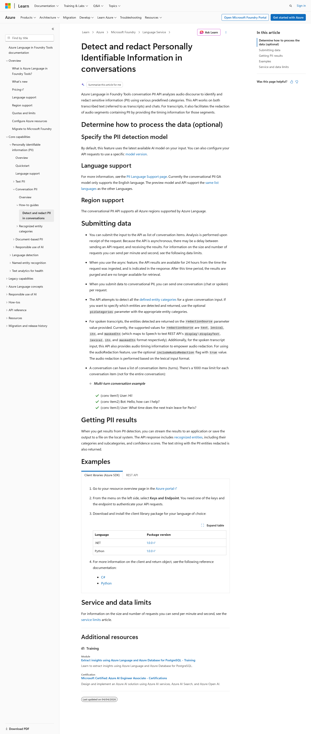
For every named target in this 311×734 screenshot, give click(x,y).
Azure (100, 32)
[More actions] (226, 32)
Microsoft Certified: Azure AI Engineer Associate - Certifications (124, 678)
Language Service (154, 32)
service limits (91, 619)
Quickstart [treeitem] (22, 166)
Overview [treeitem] (22, 158)
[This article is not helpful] (296, 81)
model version (136, 154)
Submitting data (269, 50)
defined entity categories (158, 299)
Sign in (301, 5)
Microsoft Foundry (123, 32)
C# (103, 577)
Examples (265, 61)
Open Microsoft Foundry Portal (245, 17)
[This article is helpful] (291, 81)
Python (106, 583)
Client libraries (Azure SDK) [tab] (102, 475)
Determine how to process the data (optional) (279, 42)
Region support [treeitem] (22, 105)
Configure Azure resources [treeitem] (29, 121)
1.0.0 (150, 543)
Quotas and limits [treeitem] (23, 113)
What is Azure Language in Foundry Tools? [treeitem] (30, 71)
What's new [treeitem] (19, 81)
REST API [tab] (132, 475)
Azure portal (165, 488)
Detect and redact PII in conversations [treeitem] (36, 215)
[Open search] (290, 6)
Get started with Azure (288, 17)
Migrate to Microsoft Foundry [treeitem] (32, 129)
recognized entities (188, 437)
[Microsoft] (8, 6)
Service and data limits (274, 67)
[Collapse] (52, 29)
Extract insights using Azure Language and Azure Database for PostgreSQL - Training (138, 660)
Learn (85, 32)
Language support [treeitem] (24, 97)
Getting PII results (271, 56)
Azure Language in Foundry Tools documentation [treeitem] (31, 50)
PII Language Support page (147, 176)
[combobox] (29, 38)
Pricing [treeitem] (16, 89)
